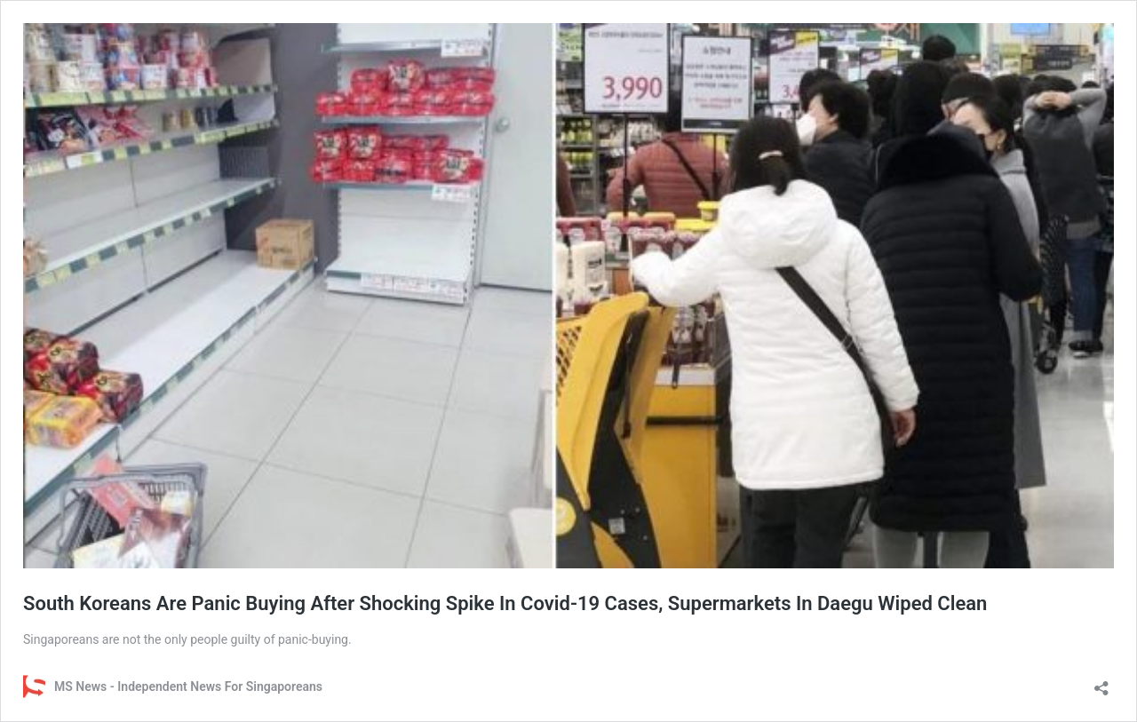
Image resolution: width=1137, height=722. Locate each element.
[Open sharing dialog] (1101, 682)
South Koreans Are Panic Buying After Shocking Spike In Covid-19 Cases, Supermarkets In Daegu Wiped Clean (505, 603)
